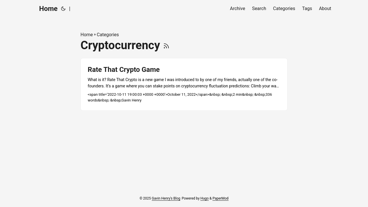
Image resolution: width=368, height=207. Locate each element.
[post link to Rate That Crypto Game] (184, 84)
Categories (108, 34)
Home (48, 9)
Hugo (204, 198)
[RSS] (166, 45)
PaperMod (220, 198)
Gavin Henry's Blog (166, 198)
